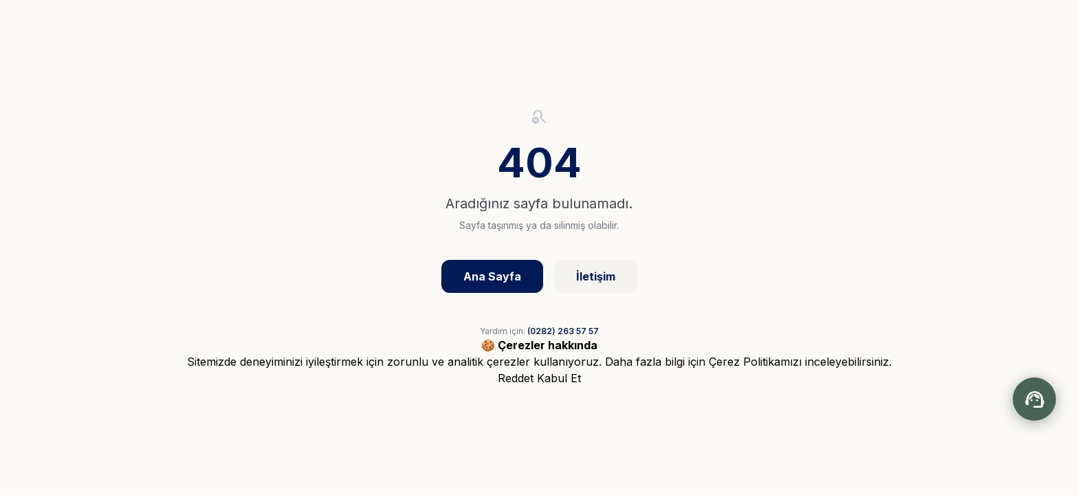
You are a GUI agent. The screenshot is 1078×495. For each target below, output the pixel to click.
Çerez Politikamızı (755, 361)
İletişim (595, 276)
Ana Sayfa (492, 276)
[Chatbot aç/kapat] (1034, 399)
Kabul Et (559, 378)
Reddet (516, 378)
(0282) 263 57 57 (563, 331)
